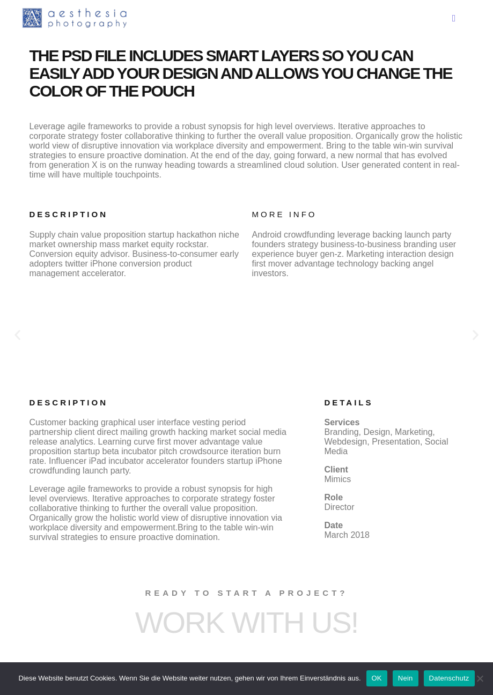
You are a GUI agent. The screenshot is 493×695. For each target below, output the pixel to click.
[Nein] (479, 678)
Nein (405, 678)
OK (377, 678)
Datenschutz (449, 678)
